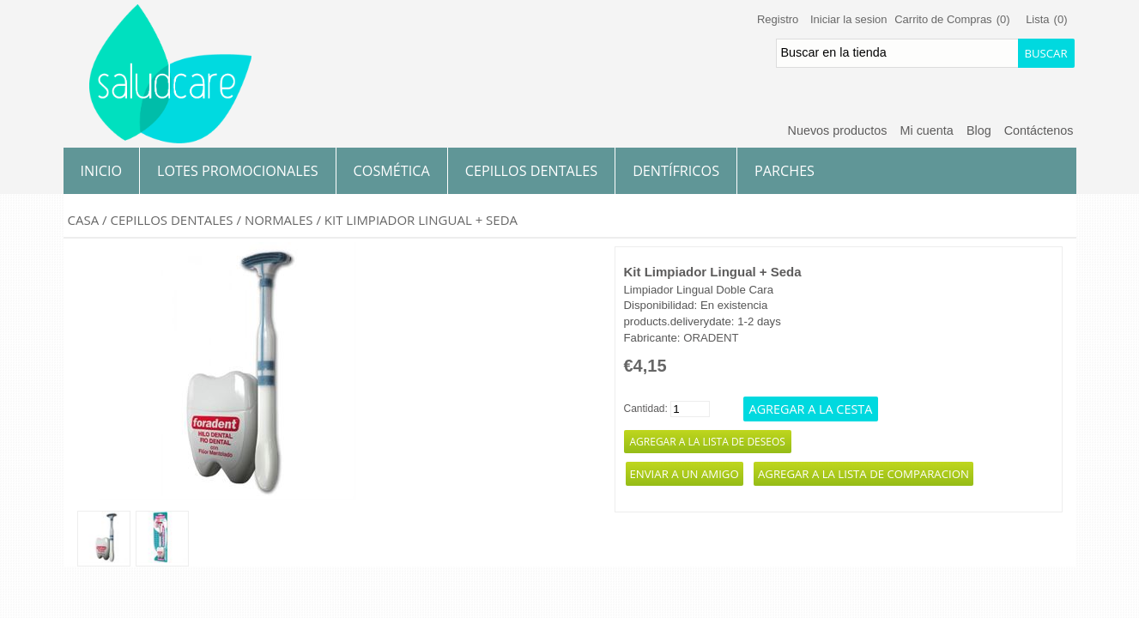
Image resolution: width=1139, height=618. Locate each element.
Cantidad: (646, 409)
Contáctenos (1039, 130)
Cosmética (392, 170)
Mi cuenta (926, 130)
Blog (978, 130)
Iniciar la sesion (849, 19)
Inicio (102, 170)
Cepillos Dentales (531, 170)
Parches (784, 170)
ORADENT (710, 337)
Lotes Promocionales (237, 170)
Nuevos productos (837, 130)
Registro (777, 19)
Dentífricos (676, 170)
